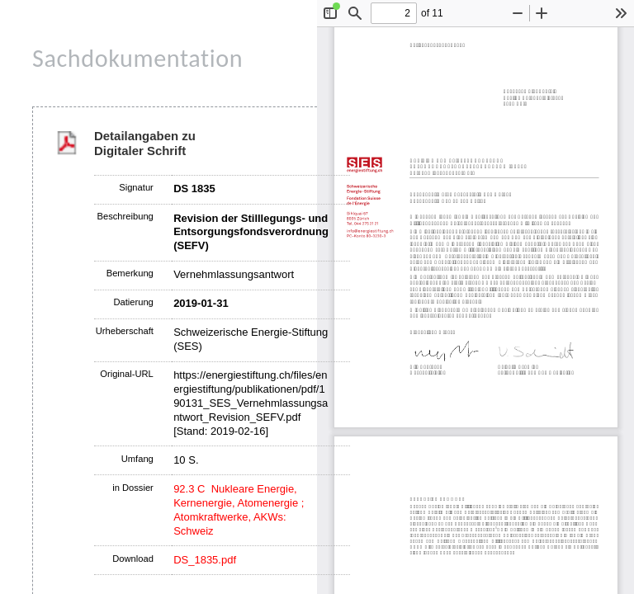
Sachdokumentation (137, 58)
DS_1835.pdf (204, 560)
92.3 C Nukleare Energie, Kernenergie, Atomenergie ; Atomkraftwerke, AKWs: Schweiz (238, 510)
